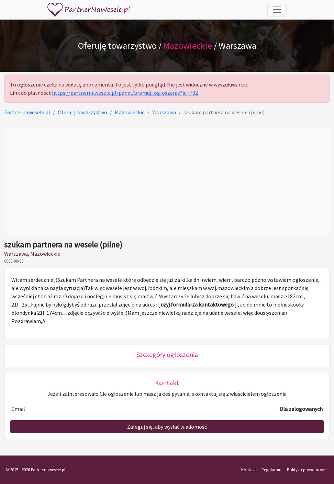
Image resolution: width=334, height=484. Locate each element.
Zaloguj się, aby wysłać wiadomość (167, 426)
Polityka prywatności (306, 469)
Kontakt (248, 469)
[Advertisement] (167, 181)
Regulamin (271, 469)
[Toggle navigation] (277, 9)
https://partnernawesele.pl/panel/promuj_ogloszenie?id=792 (125, 92)
